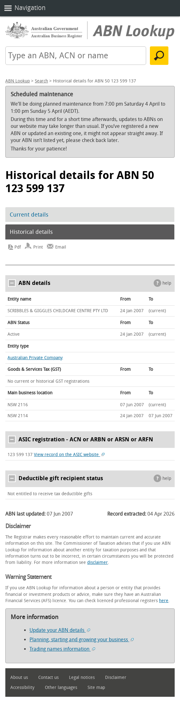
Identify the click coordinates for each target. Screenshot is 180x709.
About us (19, 677)
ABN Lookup (17, 81)
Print (38, 247)
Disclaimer (115, 677)
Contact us (48, 677)
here (163, 600)
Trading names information (62, 649)
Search (41, 81)
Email (60, 247)
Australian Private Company (35, 357)
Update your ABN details (59, 630)
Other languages (61, 687)
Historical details (31, 231)
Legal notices (82, 677)
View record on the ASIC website (69, 454)
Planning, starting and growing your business (81, 640)
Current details (29, 214)
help (166, 283)
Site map (96, 687)
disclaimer (97, 562)
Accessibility (22, 687)
